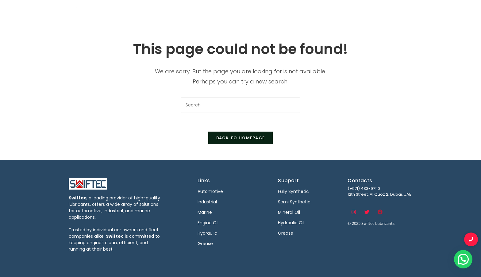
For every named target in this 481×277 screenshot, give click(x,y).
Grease (285, 233)
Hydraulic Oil (291, 223)
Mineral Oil (289, 212)
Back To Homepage (240, 138)
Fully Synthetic (293, 191)
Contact (393, 11)
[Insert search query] (240, 105)
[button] (463, 259)
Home (208, 11)
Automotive (239, 11)
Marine (304, 11)
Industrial (275, 11)
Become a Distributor (347, 11)
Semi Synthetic (294, 202)
